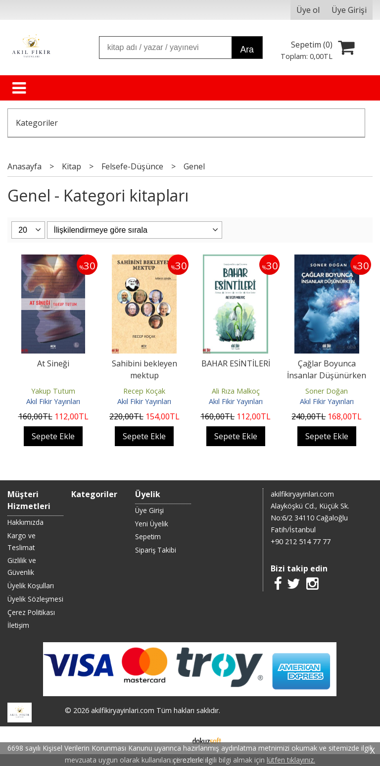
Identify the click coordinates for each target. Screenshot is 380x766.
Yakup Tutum (53, 391)
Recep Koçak (144, 391)
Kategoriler (37, 122)
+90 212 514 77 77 (301, 541)
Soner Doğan (326, 391)
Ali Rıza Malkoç (236, 391)
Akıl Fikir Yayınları (53, 401)
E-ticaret (174, 740)
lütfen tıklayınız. (291, 760)
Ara (246, 49)
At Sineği (53, 363)
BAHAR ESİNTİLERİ (235, 363)
